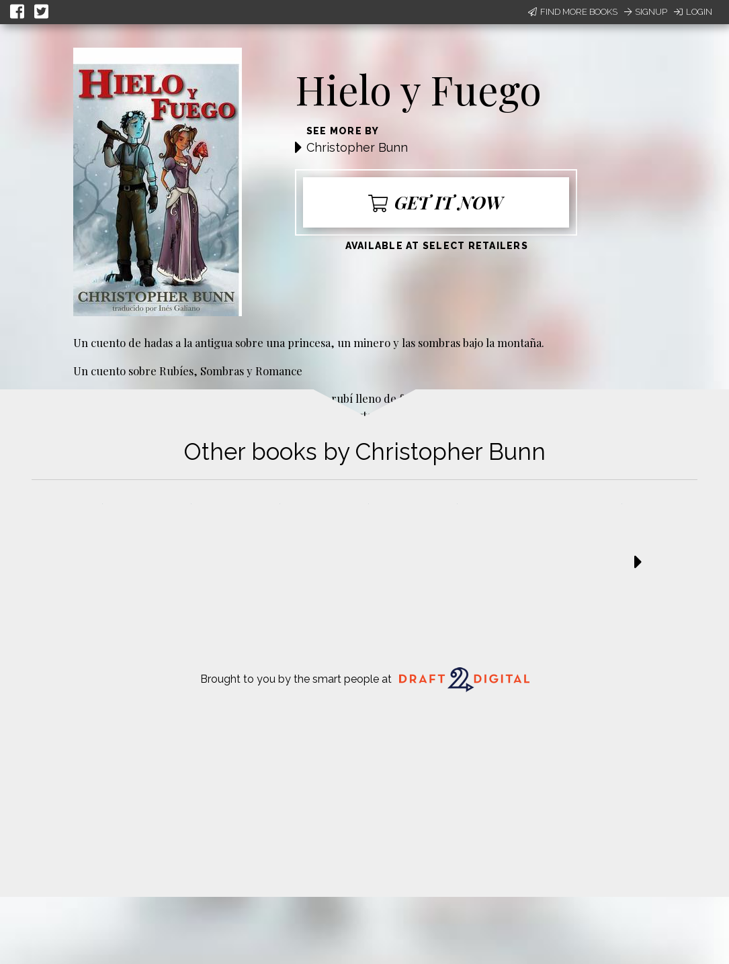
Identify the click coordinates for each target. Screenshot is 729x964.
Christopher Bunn (357, 147)
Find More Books (572, 12)
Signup (645, 12)
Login (693, 12)
